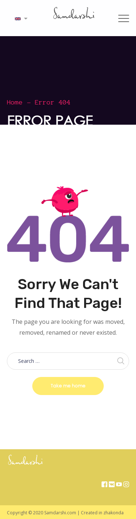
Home (15, 102)
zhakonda (113, 513)
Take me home (68, 386)
